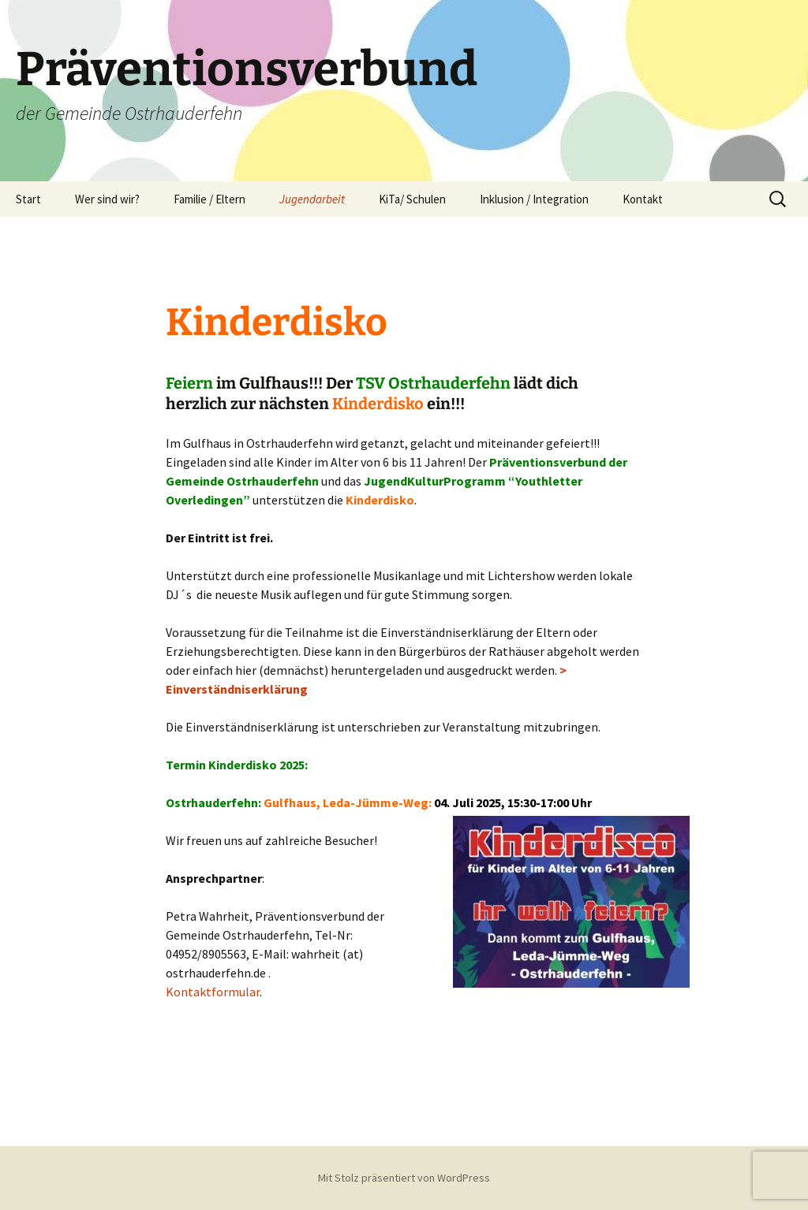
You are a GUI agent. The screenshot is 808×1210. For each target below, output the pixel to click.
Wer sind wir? (107, 199)
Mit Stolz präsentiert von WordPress (404, 1178)
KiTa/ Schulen (412, 199)
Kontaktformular (213, 992)
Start (28, 199)
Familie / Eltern (209, 199)
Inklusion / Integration (534, 199)
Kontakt (643, 199)
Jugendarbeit (312, 199)
